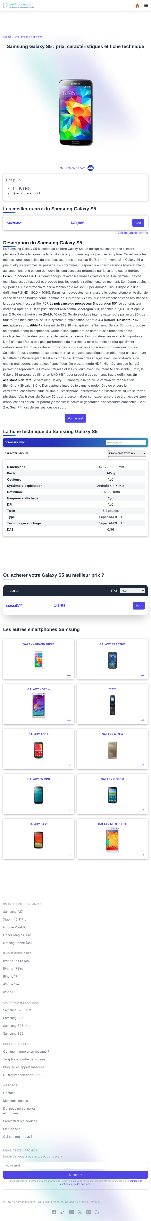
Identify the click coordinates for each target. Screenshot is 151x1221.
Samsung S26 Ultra (17, 1010)
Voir (138, 223)
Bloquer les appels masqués (23, 1067)
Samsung (36, 36)
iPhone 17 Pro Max (16, 961)
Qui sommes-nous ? (17, 1137)
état (114, 590)
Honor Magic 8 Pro (17, 935)
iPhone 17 (10, 976)
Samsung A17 (13, 912)
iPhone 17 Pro (13, 969)
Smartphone (21, 36)
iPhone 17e (11, 984)
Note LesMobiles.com (75, 168)
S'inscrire (75, 1175)
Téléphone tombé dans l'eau (24, 1059)
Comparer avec (15, 442)
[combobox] (125, 442)
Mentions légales (15, 1101)
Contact (9, 1093)
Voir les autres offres (132, 233)
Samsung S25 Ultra (17, 1026)
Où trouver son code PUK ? (23, 1075)
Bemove (94, 1201)
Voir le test (75, 418)
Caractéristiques (16, 453)
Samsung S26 (13, 1018)
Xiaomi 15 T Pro (15, 919)
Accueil (7, 36)
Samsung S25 (13, 1033)
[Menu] (146, 5)
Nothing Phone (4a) (17, 943)
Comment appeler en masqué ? (26, 1051)
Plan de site (11, 1129)
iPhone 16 (10, 992)
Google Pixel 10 (14, 927)
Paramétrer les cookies (20, 1121)
